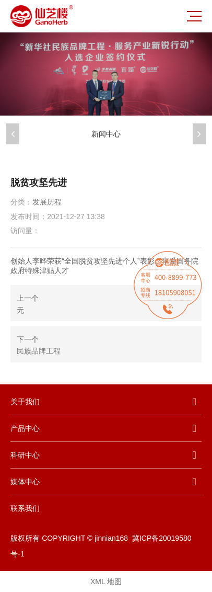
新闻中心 (106, 134)
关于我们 (25, 401)
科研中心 (25, 455)
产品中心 (25, 428)
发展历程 (47, 202)
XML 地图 (106, 581)
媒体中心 (25, 481)
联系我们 (25, 508)
